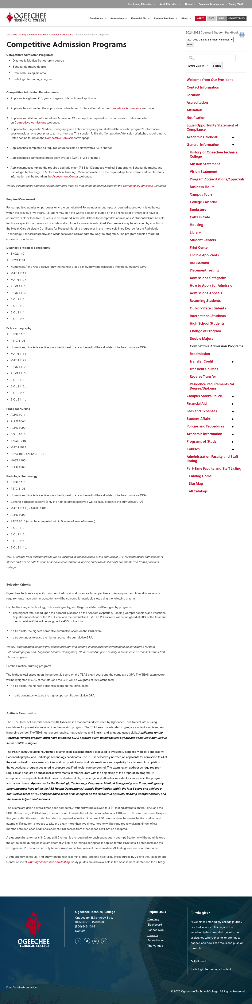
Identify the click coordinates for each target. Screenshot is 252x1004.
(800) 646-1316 (85, 926)
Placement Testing (204, 270)
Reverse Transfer (203, 376)
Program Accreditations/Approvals (217, 179)
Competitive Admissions (125, 108)
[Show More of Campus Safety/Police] (233, 396)
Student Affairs (199, 418)
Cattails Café (200, 217)
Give (211, 18)
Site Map (196, 483)
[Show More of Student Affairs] (233, 419)
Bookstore (198, 209)
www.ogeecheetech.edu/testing (49, 862)
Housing (196, 224)
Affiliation (194, 110)
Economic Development (213, 4)
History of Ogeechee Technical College (214, 154)
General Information (203, 144)
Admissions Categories (208, 277)
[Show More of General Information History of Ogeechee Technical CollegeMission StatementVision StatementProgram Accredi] (233, 145)
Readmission (200, 353)
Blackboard (154, 924)
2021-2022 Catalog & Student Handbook (27, 34)
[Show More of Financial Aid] (233, 404)
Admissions (118, 18)
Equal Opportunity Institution (21, 987)
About (186, 18)
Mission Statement (205, 163)
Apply (200, 18)
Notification (196, 117)
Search (217, 65)
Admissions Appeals (206, 292)
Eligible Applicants (204, 255)
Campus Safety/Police (204, 395)
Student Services (165, 18)
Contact (80, 931)
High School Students (207, 323)
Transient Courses (204, 368)
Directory (153, 919)
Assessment (199, 262)
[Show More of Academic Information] (233, 434)
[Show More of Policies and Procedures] (233, 427)
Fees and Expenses (202, 411)
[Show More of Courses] (233, 450)
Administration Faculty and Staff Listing (212, 458)
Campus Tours (201, 194)
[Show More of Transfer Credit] (233, 362)
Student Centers (203, 239)
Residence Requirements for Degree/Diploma (212, 386)
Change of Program (205, 330)
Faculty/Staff (237, 4)
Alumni (190, 4)
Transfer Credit (201, 361)
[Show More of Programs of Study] (233, 442)
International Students (208, 315)
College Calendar (203, 201)
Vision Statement (203, 171)
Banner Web (155, 930)
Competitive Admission (60, 138)
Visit (221, 18)
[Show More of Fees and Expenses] (233, 412)
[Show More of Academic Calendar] (233, 138)
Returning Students (205, 300)
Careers (152, 935)
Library (195, 232)
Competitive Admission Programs (216, 346)
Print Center (199, 247)
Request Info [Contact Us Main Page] (236, 18)
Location (193, 94)
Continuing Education (141, 4)
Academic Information (204, 433)
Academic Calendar (202, 136)
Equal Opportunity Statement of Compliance (212, 127)
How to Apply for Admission (212, 285)
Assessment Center (65, 176)
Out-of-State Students (208, 308)
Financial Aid (140, 18)
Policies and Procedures (205, 426)
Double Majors (201, 338)
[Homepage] (26, 17)
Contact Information (203, 87)
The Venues (155, 946)
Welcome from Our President (210, 79)
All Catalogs (198, 491)
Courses (193, 448)
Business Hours (202, 186)
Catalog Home (200, 475)
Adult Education (169, 4)
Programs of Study (202, 441)
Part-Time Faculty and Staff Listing (214, 468)
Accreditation (197, 102)
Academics (98, 18)
